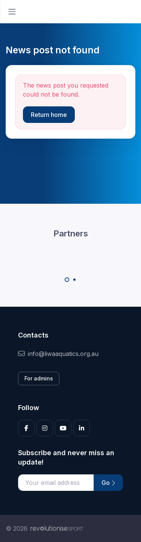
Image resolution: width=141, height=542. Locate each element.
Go (108, 482)
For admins (38, 378)
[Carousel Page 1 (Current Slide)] (67, 279)
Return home (49, 114)
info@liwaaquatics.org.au (58, 353)
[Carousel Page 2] (74, 279)
